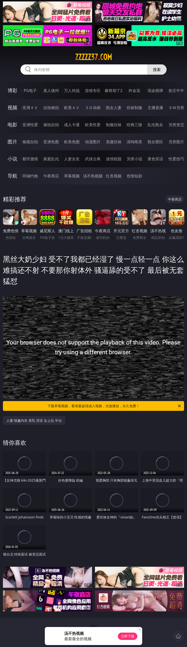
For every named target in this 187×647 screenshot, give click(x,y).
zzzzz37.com (93, 57)
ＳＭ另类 (176, 107)
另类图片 (176, 141)
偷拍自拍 (51, 124)
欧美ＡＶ (72, 107)
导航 (12, 175)
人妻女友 (72, 159)
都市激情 (30, 159)
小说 (12, 158)
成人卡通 (72, 124)
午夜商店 (51, 176)
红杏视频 (114, 176)
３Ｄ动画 (93, 107)
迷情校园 (114, 159)
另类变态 (176, 124)
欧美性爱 (93, 124)
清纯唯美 (134, 141)
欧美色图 (72, 141)
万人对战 (72, 90)
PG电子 (30, 90)
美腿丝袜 (114, 141)
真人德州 (51, 90)
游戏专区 (93, 90)
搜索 (157, 69)
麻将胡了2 (113, 90)
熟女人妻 (114, 107)
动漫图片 (93, 141)
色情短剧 (134, 176)
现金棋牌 (155, 90)
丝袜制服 (134, 107)
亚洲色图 (51, 141)
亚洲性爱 (30, 124)
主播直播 (155, 107)
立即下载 (127, 636)
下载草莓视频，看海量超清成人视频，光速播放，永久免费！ (114, 406)
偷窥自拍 (30, 141)
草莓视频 (72, 176)
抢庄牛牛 (176, 90)
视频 (12, 107)
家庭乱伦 (51, 159)
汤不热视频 (93, 176)
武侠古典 (93, 159)
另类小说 (134, 159)
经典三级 (134, 124)
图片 (12, 141)
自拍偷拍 (51, 107)
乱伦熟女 (155, 124)
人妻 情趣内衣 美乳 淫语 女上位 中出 (34, 420)
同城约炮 (30, 176)
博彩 (12, 90)
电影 (12, 124)
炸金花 (134, 90)
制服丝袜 (114, 124)
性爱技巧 (176, 159)
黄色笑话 (155, 159)
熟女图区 (155, 141)
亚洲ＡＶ (30, 107)
